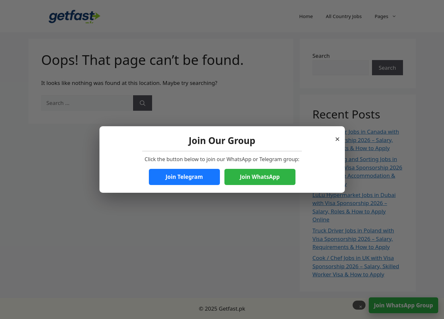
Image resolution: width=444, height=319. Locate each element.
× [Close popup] (337, 137)
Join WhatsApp (260, 176)
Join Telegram (184, 176)
